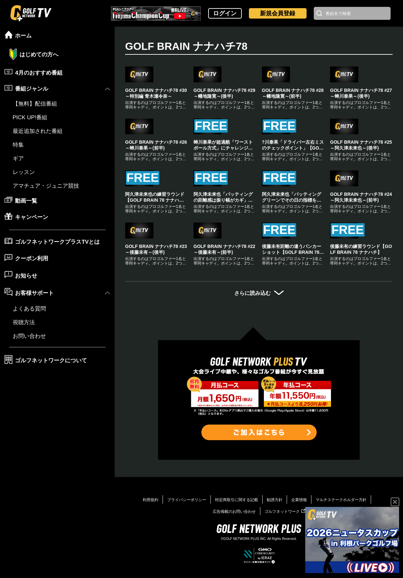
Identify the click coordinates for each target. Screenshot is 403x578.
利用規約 (150, 571)
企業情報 (299, 571)
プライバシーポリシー (186, 571)
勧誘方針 (274, 571)
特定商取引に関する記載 (236, 571)
